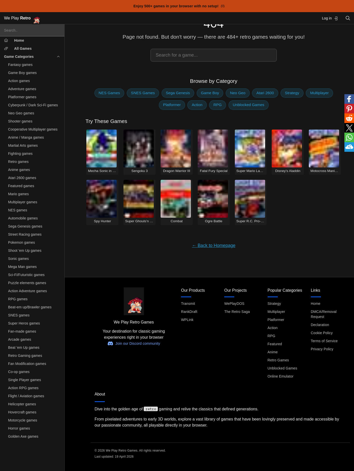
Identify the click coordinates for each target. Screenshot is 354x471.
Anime (273, 352)
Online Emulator (281, 376)
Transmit (188, 304)
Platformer (172, 105)
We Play (22, 18)
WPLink (187, 320)
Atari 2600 (265, 93)
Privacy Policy (322, 349)
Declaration (320, 325)
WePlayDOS (234, 304)
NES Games (109, 93)
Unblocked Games (248, 105)
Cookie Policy (322, 333)
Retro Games (278, 360)
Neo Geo (237, 93)
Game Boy (210, 93)
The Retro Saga (237, 312)
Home (315, 304)
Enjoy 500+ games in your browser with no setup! (179, 6)
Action (197, 105)
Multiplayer (319, 93)
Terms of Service (324, 341)
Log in (330, 18)
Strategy (292, 93)
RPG (217, 105)
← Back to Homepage (213, 245)
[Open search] (348, 18)
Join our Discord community (133, 343)
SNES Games (143, 93)
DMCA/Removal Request (324, 314)
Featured (275, 344)
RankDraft (189, 312)
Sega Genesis (178, 93)
